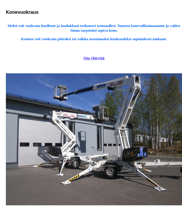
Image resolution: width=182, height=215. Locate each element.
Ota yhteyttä (93, 58)
